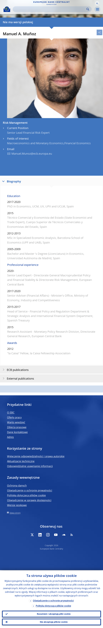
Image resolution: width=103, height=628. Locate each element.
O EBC (10, 412)
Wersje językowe (17, 505)
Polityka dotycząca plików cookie (26, 495)
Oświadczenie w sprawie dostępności (29, 500)
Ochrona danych (17, 485)
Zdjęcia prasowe (16, 427)
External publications (17, 378)
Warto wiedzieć (16, 422)
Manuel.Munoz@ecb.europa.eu (31, 153)
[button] (97, 3)
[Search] (49, 9)
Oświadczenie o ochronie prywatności (29, 490)
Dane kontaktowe (17, 432)
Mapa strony (15, 512)
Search (87, 9)
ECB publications (15, 370)
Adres (10, 437)
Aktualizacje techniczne (20, 461)
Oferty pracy (14, 417)
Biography (11, 181)
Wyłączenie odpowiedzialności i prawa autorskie (35, 456)
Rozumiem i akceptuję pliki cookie (54, 613)
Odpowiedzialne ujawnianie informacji (30, 466)
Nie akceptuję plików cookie (54, 621)
